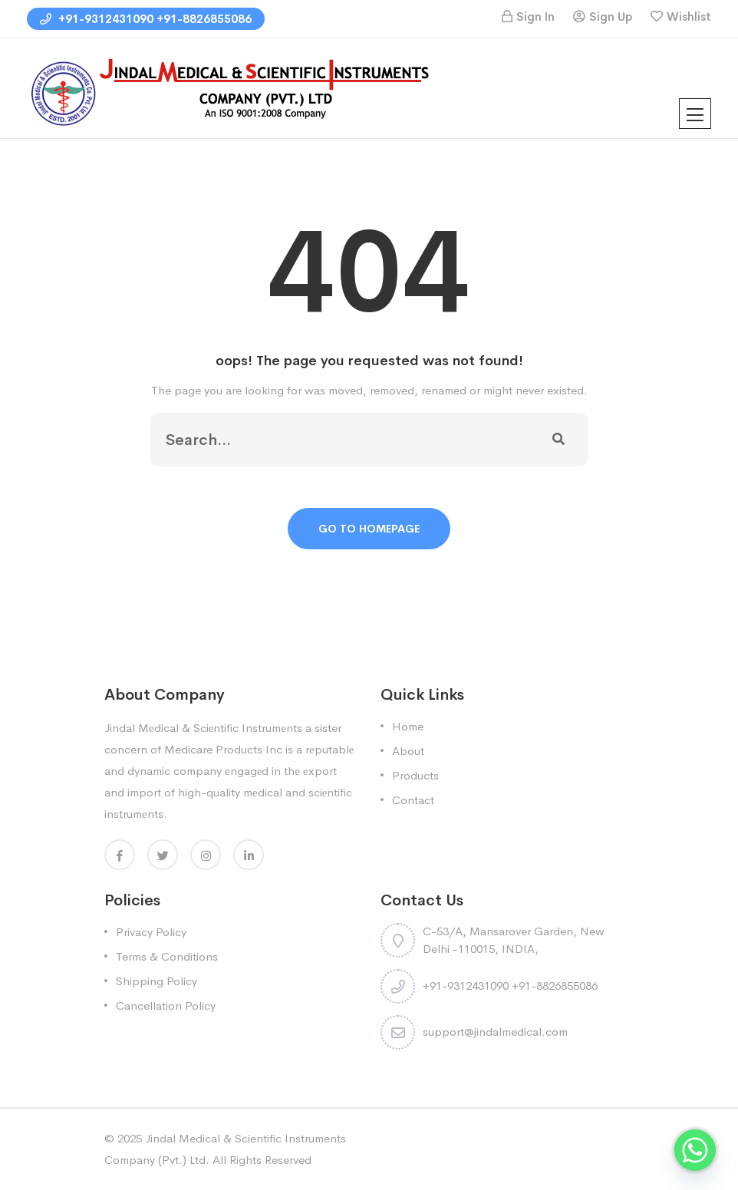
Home (407, 726)
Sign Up (610, 16)
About (408, 750)
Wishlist (689, 16)
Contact (413, 800)
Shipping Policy (156, 981)
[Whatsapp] (695, 1150)
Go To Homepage (369, 529)
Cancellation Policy (166, 1005)
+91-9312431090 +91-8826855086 (146, 19)
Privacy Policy (151, 932)
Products (415, 775)
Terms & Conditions (167, 956)
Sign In (535, 16)
